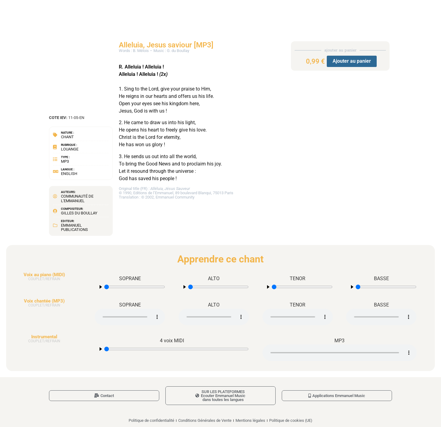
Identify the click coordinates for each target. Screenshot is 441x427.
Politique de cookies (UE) (290, 420)
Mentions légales (250, 420)
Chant (67, 137)
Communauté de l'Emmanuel (77, 198)
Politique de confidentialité (151, 420)
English (69, 173)
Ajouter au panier (352, 61)
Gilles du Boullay (79, 213)
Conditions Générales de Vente (205, 420)
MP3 (65, 161)
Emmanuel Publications (74, 227)
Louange (69, 149)
